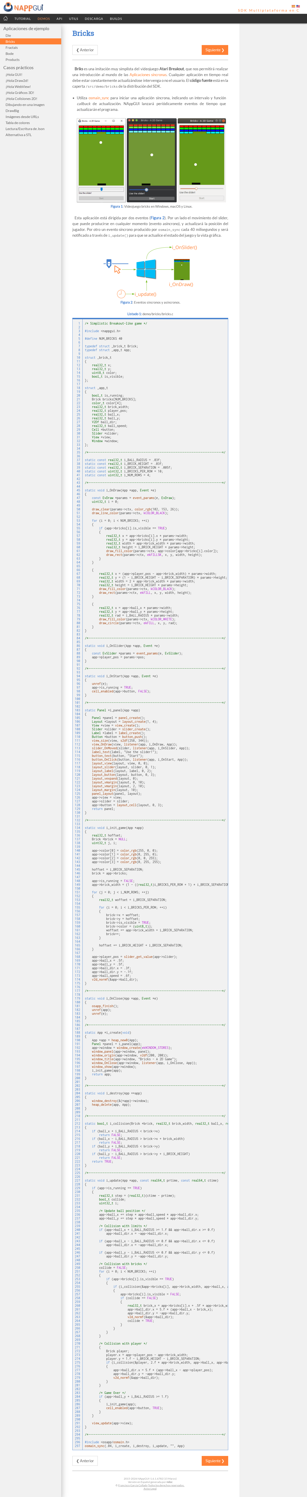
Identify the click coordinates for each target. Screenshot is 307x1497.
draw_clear (101, 509)
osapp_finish (102, 1006)
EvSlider (110, 653)
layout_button (103, 774)
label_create (129, 733)
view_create (125, 725)
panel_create (129, 718)
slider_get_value (138, 957)
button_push (132, 737)
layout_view (102, 763)
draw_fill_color (119, 551)
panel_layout (102, 793)
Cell (95, 429)
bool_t (97, 376)
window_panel (102, 1051)
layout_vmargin (104, 782)
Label (96, 733)
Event (144, 490)
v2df (143, 1055)
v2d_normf (100, 979)
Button (97, 737)
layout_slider (103, 767)
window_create (128, 1048)
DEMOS (44, 19)
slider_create (133, 729)
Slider (97, 433)
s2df (124, 740)
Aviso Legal (150, 1488)
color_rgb (143, 509)
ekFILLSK (154, 555)
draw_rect (114, 555)
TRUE (161, 528)
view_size (100, 740)
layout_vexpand (104, 778)
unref (96, 683)
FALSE (142, 691)
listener (131, 744)
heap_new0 (120, 1040)
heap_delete (102, 1104)
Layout (97, 721)
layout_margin (103, 790)
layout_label (102, 771)
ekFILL (145, 592)
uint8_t (98, 373)
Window (97, 441)
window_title (102, 1059)
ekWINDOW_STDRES (155, 1048)
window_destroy (104, 1101)
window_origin (103, 1055)
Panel (101, 710)
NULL (122, 839)
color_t (98, 403)
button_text (102, 756)
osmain (118, 1442)
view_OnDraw (102, 744)
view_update (102, 1423)
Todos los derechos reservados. (166, 1485)
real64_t (158, 1180)
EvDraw (108, 498)
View (95, 437)
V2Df (95, 422)
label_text (101, 752)
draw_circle (109, 623)
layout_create (133, 721)
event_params (143, 498)
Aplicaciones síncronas (148, 74)
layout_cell (126, 805)
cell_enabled (102, 691)
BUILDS (116, 19)
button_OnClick (104, 759)
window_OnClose (104, 1063)
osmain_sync (99, 97)
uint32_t (115, 471)
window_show (102, 1066)
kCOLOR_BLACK (154, 513)
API (59, 19)
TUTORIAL (22, 19)
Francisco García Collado (133, 1485)
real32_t (99, 365)
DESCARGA (94, 19)
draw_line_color (105, 513)
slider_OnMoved (104, 748)
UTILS (73, 19)
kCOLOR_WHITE (161, 619)
